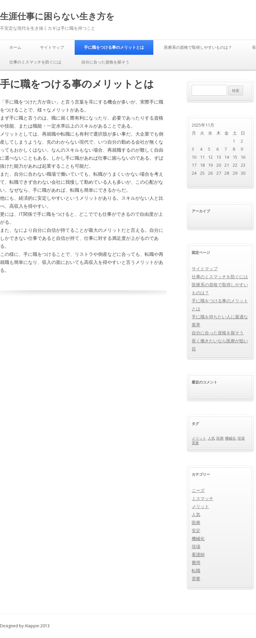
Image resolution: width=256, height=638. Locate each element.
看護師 (198, 554)
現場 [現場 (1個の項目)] (241, 438)
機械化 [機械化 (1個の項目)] (230, 438)
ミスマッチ (202, 498)
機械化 (198, 538)
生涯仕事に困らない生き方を (57, 16)
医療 (196, 522)
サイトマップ (52, 47)
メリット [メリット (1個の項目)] (199, 438)
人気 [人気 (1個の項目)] (211, 438)
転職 (196, 571)
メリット (200, 506)
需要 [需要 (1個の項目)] (195, 443)
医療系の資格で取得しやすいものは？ (198, 47)
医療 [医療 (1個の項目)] (220, 438)
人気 (196, 514)
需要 (196, 579)
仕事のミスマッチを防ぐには (35, 62)
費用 (196, 563)
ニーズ (198, 490)
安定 (196, 530)
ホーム (15, 47)
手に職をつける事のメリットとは (114, 47)
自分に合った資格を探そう (105, 62)
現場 (196, 546)
